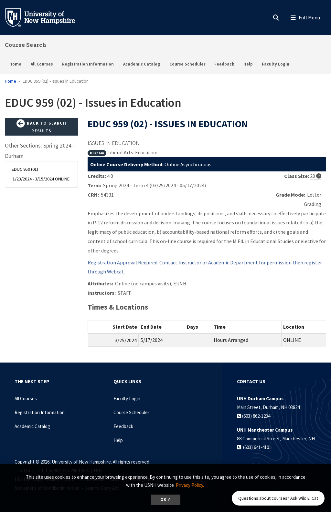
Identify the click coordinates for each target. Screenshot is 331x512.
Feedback (224, 64)
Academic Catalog (141, 64)
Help (248, 64)
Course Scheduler (187, 64)
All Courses (42, 64)
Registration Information (88, 64)
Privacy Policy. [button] (190, 485)
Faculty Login (275, 64)
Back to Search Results (41, 126)
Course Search (25, 44)
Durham (97, 152)
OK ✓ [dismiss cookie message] (165, 499)
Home (15, 64)
